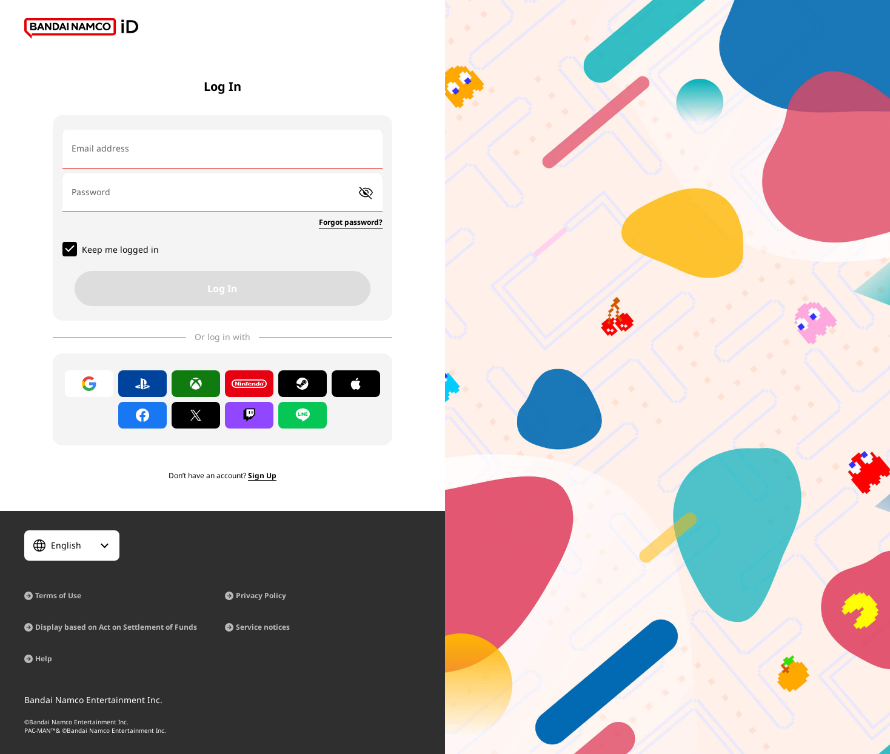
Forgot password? (351, 222)
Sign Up (262, 475)
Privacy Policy (261, 595)
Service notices (263, 627)
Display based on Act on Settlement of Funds (116, 627)
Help (43, 658)
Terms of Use (58, 595)
